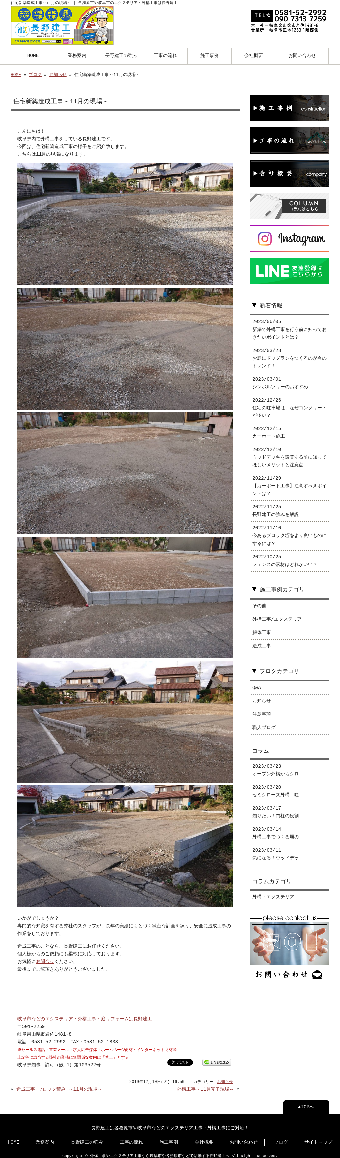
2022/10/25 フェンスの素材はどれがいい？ (284, 556)
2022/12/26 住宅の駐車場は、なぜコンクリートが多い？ (289, 403)
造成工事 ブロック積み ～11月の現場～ (59, 1085)
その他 (259, 601)
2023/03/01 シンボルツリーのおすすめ (280, 379)
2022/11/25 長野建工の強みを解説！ (277, 506)
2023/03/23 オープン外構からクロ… (277, 766)
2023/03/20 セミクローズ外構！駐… (277, 787)
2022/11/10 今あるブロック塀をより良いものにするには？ (289, 531)
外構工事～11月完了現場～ (205, 1085)
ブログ (35, 74)
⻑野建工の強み (87, 1138)
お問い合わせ (302, 55)
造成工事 (261, 641)
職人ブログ (264, 723)
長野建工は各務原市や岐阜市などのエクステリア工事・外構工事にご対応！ (170, 1123)
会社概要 (253, 55)
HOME (33, 55)
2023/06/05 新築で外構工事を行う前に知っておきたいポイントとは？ (289, 325)
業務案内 (77, 55)
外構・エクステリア (273, 892)
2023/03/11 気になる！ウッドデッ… (277, 850)
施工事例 (209, 55)
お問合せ (45, 957)
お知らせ (58, 74)
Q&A (256, 683)
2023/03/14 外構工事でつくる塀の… (277, 829)
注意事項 (261, 710)
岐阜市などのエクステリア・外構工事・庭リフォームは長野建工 (84, 1014)
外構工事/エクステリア (277, 615)
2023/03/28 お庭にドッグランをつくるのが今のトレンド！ (289, 354)
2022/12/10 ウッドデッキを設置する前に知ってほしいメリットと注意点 (289, 453)
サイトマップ (318, 1138)
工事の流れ (165, 55)
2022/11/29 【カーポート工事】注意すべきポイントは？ (289, 481)
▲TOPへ (306, 1102)
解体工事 (261, 628)
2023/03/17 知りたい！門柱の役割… (277, 808)
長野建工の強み (121, 55)
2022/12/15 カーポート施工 (268, 428)
